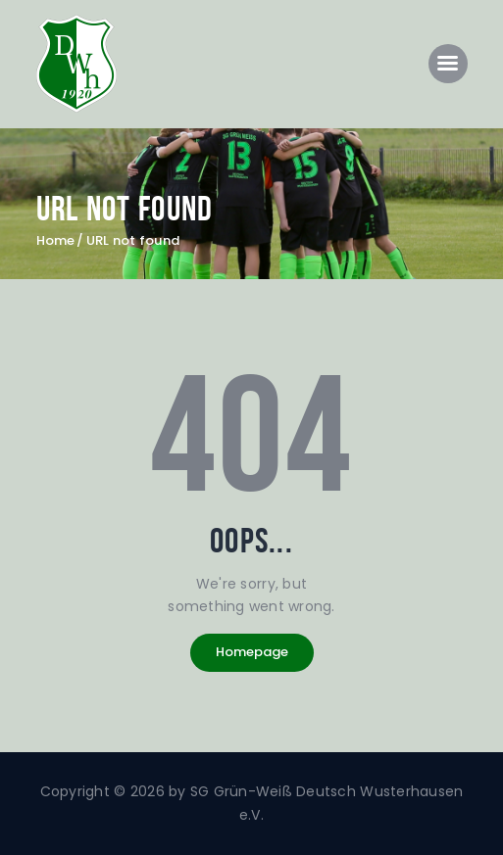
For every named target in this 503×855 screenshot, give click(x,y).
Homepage (252, 651)
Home (55, 241)
